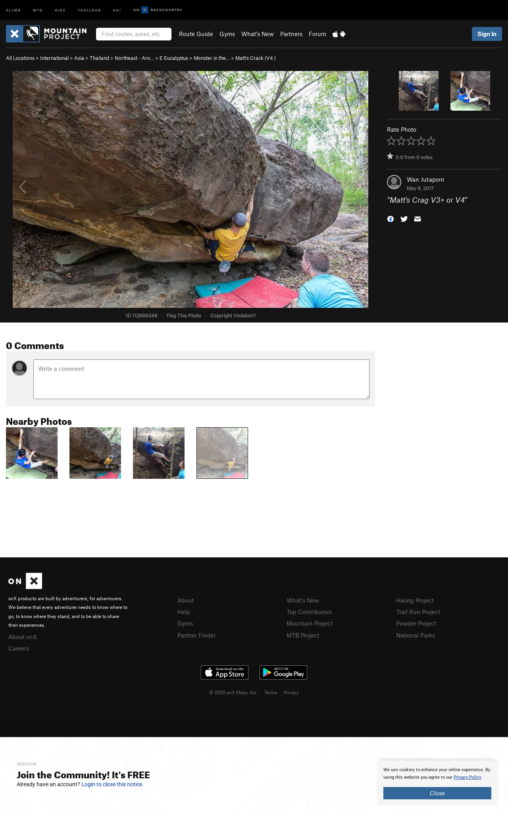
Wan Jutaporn (425, 179)
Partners (291, 33)
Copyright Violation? (233, 315)
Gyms (227, 33)
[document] (437, 782)
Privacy (291, 692)
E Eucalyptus (174, 58)
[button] (390, 218)
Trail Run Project (418, 611)
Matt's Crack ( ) (255, 58)
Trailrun (89, 9)
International (54, 58)
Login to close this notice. (112, 784)
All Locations (20, 58)
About (185, 600)
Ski (117, 9)
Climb (13, 9)
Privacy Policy (467, 777)
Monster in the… (212, 58)
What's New (257, 33)
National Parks (415, 635)
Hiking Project (415, 600)
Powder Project (416, 623)
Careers (18, 648)
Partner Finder (196, 635)
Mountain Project (310, 623)
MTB (38, 9)
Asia (79, 58)
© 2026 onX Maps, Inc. (233, 692)
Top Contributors (309, 611)
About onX (22, 636)
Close (437, 793)
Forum (317, 33)
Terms (270, 692)
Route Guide (196, 33)
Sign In (486, 33)
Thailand (99, 58)
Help (183, 611)
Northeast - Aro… (134, 58)
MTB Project (303, 635)
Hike (60, 9)
